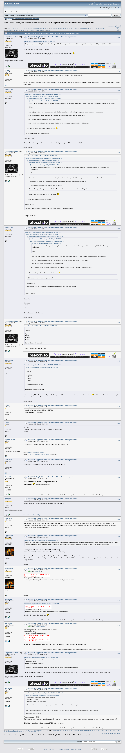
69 (33, 30)
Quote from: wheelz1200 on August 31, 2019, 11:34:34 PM (40, 326)
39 (77, 28)
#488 (119, 406)
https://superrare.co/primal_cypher (39, 454)
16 (32, 28)
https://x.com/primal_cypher (36, 452)
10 (20, 28)
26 (52, 28)
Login (24, 18)
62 (19, 30)
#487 (119, 361)
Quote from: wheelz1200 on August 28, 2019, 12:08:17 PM (42, 96)
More (36, 18)
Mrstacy (7, 70)
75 (45, 30)
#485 (119, 228)
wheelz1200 (9, 89)
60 (16, 30)
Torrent (31, 15)
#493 (119, 499)
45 (88, 28)
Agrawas (8, 498)
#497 (119, 600)
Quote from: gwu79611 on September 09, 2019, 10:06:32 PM (41, 540)
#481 (119, 37)
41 (81, 28)
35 (69, 28)
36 (71, 28)
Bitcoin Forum (8, 23)
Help (14, 18)
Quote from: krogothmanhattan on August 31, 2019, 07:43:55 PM (42, 232)
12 (24, 28)
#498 (119, 625)
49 (96, 28)
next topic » (118, 27)
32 (64, 28)
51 (100, 28)
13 (26, 28)
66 (27, 30)
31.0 (26, 15)
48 (94, 28)
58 (12, 30)
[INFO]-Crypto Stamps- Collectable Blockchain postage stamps (71, 23)
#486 (119, 322)
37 (73, 28)
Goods (34, 23)
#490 (119, 440)
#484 (119, 152)
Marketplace (26, 23)
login (22, 12)
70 (35, 30)
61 (18, 30)
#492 (119, 477)
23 (45, 28)
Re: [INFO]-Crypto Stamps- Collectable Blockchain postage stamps (52, 37)
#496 (119, 570)
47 (92, 28)
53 (104, 28)
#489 (119, 423)
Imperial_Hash (10, 440)
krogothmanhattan (11, 37)
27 (54, 28)
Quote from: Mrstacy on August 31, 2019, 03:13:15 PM (39, 41)
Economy (18, 23)
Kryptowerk (9, 535)
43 (85, 28)
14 (28, 28)
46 (90, 28)
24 (47, 28)
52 (102, 28)
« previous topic (112, 26)
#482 (119, 71)
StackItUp (8, 477)
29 (58, 28)
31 (61, 28)
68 (31, 30)
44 (87, 28)
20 (40, 28)
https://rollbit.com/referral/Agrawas (33, 515)
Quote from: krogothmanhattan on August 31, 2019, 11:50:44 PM (42, 365)
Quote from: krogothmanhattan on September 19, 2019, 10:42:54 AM (43, 693)
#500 (119, 689)
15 (30, 28)
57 (10, 30)
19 (38, 28)
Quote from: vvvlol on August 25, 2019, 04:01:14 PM (43, 101)
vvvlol (7, 422)
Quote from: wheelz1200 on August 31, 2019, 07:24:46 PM (40, 156)
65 (25, 30)
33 (65, 28)
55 (6, 30)
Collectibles (42, 23)
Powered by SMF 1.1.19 (51, 749)
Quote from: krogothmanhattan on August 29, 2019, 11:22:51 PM (42, 94)
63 (21, 30)
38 (75, 28)
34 (67, 28)
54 (4, 30)
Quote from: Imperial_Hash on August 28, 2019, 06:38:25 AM (44, 98)
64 (23, 30)
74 (43, 30)
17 (34, 28)
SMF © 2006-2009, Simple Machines (70, 749)
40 (79, 28)
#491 (119, 460)
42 (83, 28)
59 (14, 30)
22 (43, 28)
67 (29, 30)
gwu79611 (8, 460)
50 (98, 28)
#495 (119, 536)
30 (60, 28)
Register (30, 18)
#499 (119, 653)
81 (48, 30)
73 (41, 30)
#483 (119, 90)
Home (9, 18)
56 (8, 30)
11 (22, 28)
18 (36, 28)
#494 (119, 519)
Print (118, 30)
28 (56, 28)
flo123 (7, 405)
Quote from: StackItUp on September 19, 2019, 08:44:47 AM (41, 657)
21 (41, 28)
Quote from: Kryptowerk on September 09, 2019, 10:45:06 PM (41, 603)
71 (37, 30)
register (28, 12)
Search (19, 18)
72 (39, 30)
